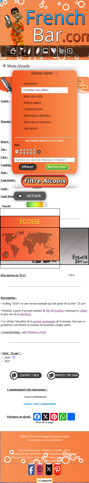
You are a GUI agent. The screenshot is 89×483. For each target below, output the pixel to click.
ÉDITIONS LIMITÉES (37, 115)
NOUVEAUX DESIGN (37, 122)
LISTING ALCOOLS (36, 90)
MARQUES (31, 83)
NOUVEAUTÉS (33, 96)
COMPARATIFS (33, 109)
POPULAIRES (32, 103)
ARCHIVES (31, 128)
